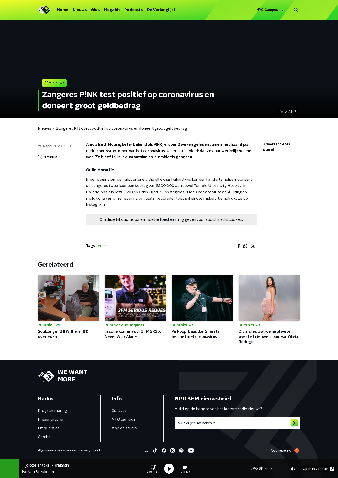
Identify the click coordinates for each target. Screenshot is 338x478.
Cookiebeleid (281, 450)
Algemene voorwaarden (57, 450)
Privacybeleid (89, 450)
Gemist (44, 437)
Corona (101, 246)
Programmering (52, 411)
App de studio (124, 428)
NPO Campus (270, 10)
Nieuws (80, 10)
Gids (95, 10)
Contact (119, 411)
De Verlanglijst (161, 10)
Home (62, 10)
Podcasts (133, 10)
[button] (153, 469)
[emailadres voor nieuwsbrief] (237, 423)
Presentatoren (51, 419)
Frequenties (48, 428)
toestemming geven (178, 220)
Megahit (112, 10)
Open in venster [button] (318, 469)
